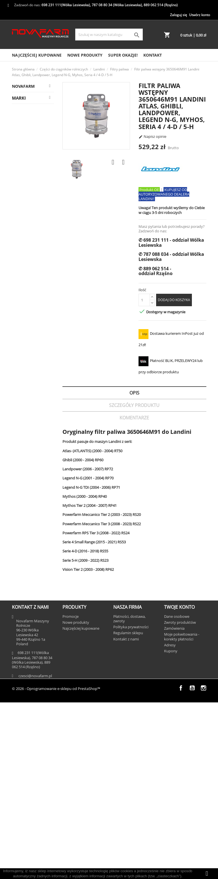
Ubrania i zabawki (31, 683)
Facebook (181, 864)
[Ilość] (144, 300)
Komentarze (134, 418)
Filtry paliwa (36, 201)
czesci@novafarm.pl (35, 852)
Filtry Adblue (37, 460)
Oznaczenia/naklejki (39, 504)
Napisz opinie (152, 136)
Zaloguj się (178, 14)
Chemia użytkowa (29, 225)
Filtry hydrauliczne (31, 187)
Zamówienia (174, 804)
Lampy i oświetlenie (30, 518)
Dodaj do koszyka (174, 299)
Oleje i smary (37, 471)
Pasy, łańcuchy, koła (36, 349)
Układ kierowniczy (30, 333)
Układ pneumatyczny (33, 242)
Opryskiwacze (27, 672)
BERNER (22, 750)
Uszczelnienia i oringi (36, 430)
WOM (30, 163)
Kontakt (152, 55)
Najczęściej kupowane (37, 55)
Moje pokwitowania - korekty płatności (181, 813)
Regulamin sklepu (128, 809)
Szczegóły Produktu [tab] (134, 405)
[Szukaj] (109, 34)
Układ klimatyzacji (30, 274)
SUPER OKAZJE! (123, 55)
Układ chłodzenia (29, 582)
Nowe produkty (84, 55)
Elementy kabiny (31, 534)
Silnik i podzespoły (30, 614)
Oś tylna (33, 174)
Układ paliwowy (28, 382)
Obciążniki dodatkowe (32, 301)
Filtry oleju (35, 287)
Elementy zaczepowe (31, 317)
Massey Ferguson (37, 113)
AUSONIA (23, 739)
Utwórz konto (199, 14)
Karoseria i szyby (32, 550)
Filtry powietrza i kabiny (36, 446)
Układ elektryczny (29, 398)
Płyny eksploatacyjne (33, 258)
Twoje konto (179, 784)
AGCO (20, 717)
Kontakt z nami (126, 815)
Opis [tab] (134, 393)
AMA (18, 728)
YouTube (192, 864)
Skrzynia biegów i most (32, 598)
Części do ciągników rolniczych (33, 100)
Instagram (203, 864)
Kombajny (23, 650)
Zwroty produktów (180, 798)
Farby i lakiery (38, 493)
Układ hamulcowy (30, 366)
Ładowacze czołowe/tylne (32, 149)
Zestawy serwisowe (30, 566)
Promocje (70, 792)
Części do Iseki (28, 628)
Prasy (19, 661)
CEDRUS (22, 761)
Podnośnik (35, 135)
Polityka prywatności (130, 803)
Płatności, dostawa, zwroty (129, 795)
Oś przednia (37, 212)
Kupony (170, 827)
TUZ (29, 482)
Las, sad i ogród (29, 639)
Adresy (170, 821)
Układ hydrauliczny (31, 414)
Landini (28, 124)
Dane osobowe (176, 792)
